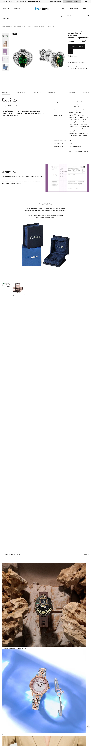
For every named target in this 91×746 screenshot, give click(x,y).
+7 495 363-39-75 (20, 1)
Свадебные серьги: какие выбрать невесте (14, 735)
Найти (88, 15)
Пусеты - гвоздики (50, 26)
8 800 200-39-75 (7, 1)
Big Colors (17, 26)
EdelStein (9, 26)
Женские (23, 26)
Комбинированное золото (35, 26)
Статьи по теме (12, 554)
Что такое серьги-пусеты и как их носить (14, 648)
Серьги (4, 26)
